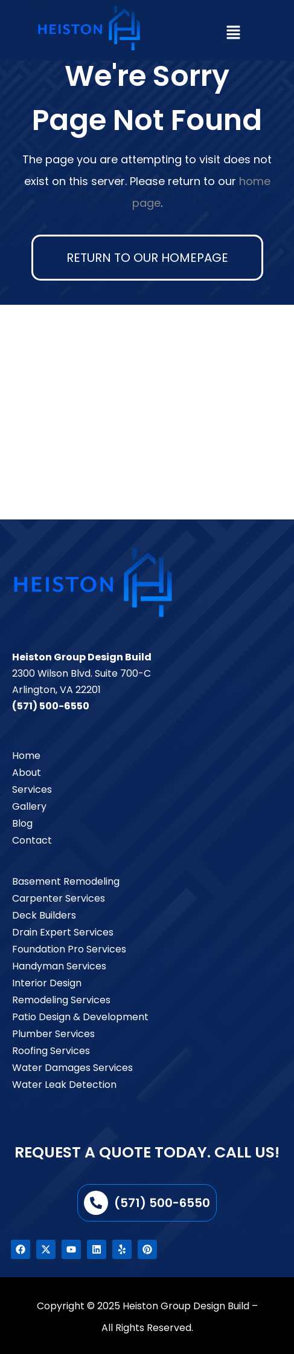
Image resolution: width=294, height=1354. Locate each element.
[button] (233, 33)
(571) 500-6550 (50, 706)
